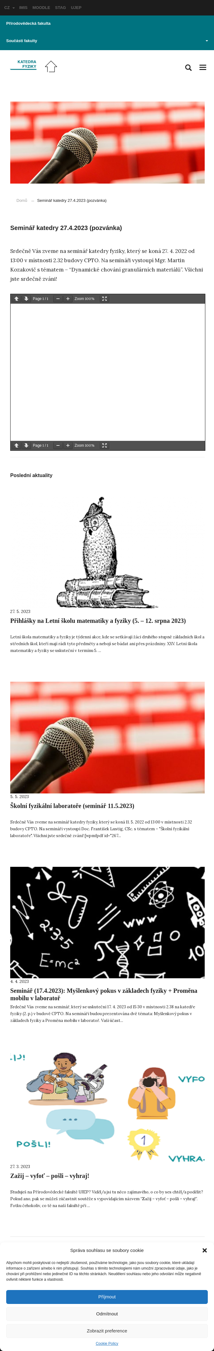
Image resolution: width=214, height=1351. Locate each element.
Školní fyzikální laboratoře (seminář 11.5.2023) (72, 805)
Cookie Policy (107, 1343)
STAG (60, 7)
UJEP (76, 7)
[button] (205, 1250)
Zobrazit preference (107, 1330)
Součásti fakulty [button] (107, 40)
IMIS (23, 7)
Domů (21, 200)
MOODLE (41, 7)
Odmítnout (107, 1313)
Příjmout (107, 1296)
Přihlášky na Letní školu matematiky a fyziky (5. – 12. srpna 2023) (98, 620)
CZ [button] (9, 7)
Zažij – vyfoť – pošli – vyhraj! (49, 1175)
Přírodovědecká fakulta (28, 23)
